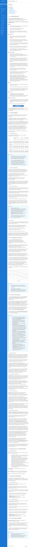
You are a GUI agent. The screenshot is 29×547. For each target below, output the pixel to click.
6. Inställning (4, 27)
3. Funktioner (2, 11)
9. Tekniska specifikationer (2, 33)
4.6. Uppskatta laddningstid (4, 22)
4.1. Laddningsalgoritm (3, 14)
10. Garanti (2, 34)
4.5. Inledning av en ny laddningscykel (3, 20)
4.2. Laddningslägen (10, 9)
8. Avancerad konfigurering (4, 30)
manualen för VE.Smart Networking (20, 342)
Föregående (10, 542)
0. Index (1, 6)
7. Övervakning (4, 28)
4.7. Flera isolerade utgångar (3, 24)
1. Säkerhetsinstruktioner (3, 8)
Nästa (27, 542)
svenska (26, 546)
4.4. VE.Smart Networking (4, 19)
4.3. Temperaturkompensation (4, 17)
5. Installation (4, 25)
